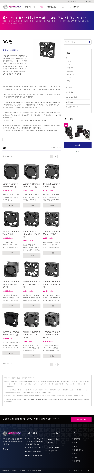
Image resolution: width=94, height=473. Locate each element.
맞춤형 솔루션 (52, 7)
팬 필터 (64, 399)
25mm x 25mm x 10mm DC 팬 (51, 185)
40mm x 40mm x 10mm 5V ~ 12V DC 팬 (52, 284)
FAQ (68, 7)
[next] (58, 139)
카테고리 (12, 23)
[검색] (66, 1)
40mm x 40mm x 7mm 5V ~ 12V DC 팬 (31, 284)
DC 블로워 (70, 68)
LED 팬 (69, 61)
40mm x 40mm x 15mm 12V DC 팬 (10, 333)
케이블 (79, 399)
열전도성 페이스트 (46, 399)
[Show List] (60, 147)
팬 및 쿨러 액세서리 (72, 107)
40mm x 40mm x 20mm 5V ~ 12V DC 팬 (31, 335)
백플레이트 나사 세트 (56, 399)
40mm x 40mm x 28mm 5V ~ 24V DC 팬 (51, 335)
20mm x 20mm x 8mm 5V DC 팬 (31, 185)
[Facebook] (3, 448)
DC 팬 (20, 23)
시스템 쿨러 (69, 92)
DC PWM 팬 (70, 71)
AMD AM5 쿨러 (53, 438)
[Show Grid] (57, 147)
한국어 (90, 1)
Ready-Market (88, 470)
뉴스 (62, 7)
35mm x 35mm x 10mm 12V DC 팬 (51, 232)
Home (7, 23)
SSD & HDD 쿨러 (71, 97)
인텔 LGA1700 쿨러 (54, 447)
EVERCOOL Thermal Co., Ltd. (21, 470)
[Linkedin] (7, 448)
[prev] (3, 139)
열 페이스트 (69, 102)
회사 (35, 7)
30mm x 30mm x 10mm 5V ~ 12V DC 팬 (31, 234)
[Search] (76, 1)
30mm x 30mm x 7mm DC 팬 (10, 232)
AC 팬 (68, 81)
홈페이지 (27, 7)
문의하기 (76, 7)
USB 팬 (69, 77)
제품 (42, 7)
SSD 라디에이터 (37, 399)
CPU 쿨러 (69, 87)
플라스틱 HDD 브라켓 (71, 399)
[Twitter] (5, 448)
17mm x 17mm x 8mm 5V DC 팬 (10, 185)
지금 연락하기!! (81, 419)
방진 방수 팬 (70, 74)
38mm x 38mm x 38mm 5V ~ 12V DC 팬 (10, 284)
